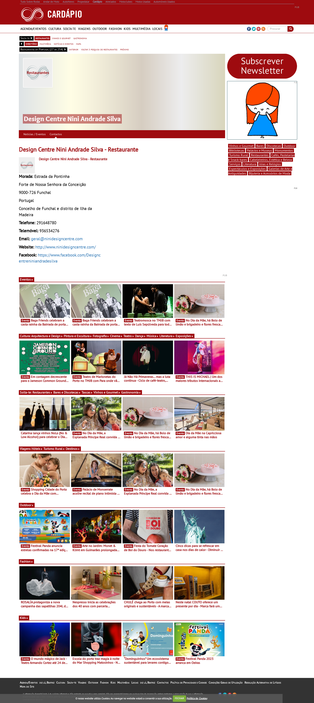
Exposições (184, 336)
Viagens (84, 29)
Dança (140, 336)
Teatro (128, 336)
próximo (124, 49)
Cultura (54, 29)
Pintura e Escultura (78, 336)
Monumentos (284, 150)
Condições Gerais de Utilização (226, 682)
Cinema (116, 336)
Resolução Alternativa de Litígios (263, 682)
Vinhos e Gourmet (107, 392)
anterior (73, 49)
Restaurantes (42, 392)
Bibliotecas (236, 150)
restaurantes (42, 38)
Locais (157, 29)
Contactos (56, 134)
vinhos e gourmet (61, 38)
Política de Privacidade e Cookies (188, 682)
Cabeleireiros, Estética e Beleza (271, 160)
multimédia (45, 44)
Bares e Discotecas (67, 392)
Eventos (26, 279)
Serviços (235, 164)
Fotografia (101, 336)
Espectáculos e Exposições (247, 169)
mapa (78, 44)
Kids (127, 29)
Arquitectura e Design (47, 336)
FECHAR (179, 698)
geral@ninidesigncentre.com (57, 238)
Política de (197, 698)
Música (153, 336)
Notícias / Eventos (34, 134)
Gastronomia (131, 392)
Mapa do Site (27, 686)
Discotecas (274, 146)
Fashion (115, 29)
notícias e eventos (63, 44)
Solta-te (69, 29)
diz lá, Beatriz (46, 682)
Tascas (87, 392)
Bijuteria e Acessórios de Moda (269, 173)
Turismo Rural (54, 449)
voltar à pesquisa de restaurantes (99, 49)
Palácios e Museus (259, 150)
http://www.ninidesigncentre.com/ (65, 247)
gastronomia (80, 38)
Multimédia (141, 29)
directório (31, 44)
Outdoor (100, 29)
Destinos (73, 449)
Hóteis (37, 449)
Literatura (167, 336)
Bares (260, 146)
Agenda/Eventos (33, 29)
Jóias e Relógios (270, 164)
